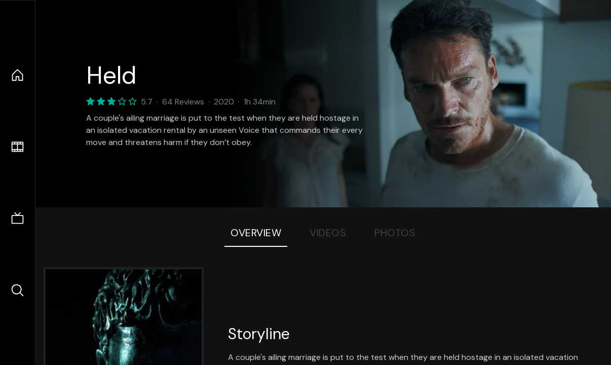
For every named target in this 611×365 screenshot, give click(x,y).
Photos (394, 232)
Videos (328, 232)
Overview (256, 232)
